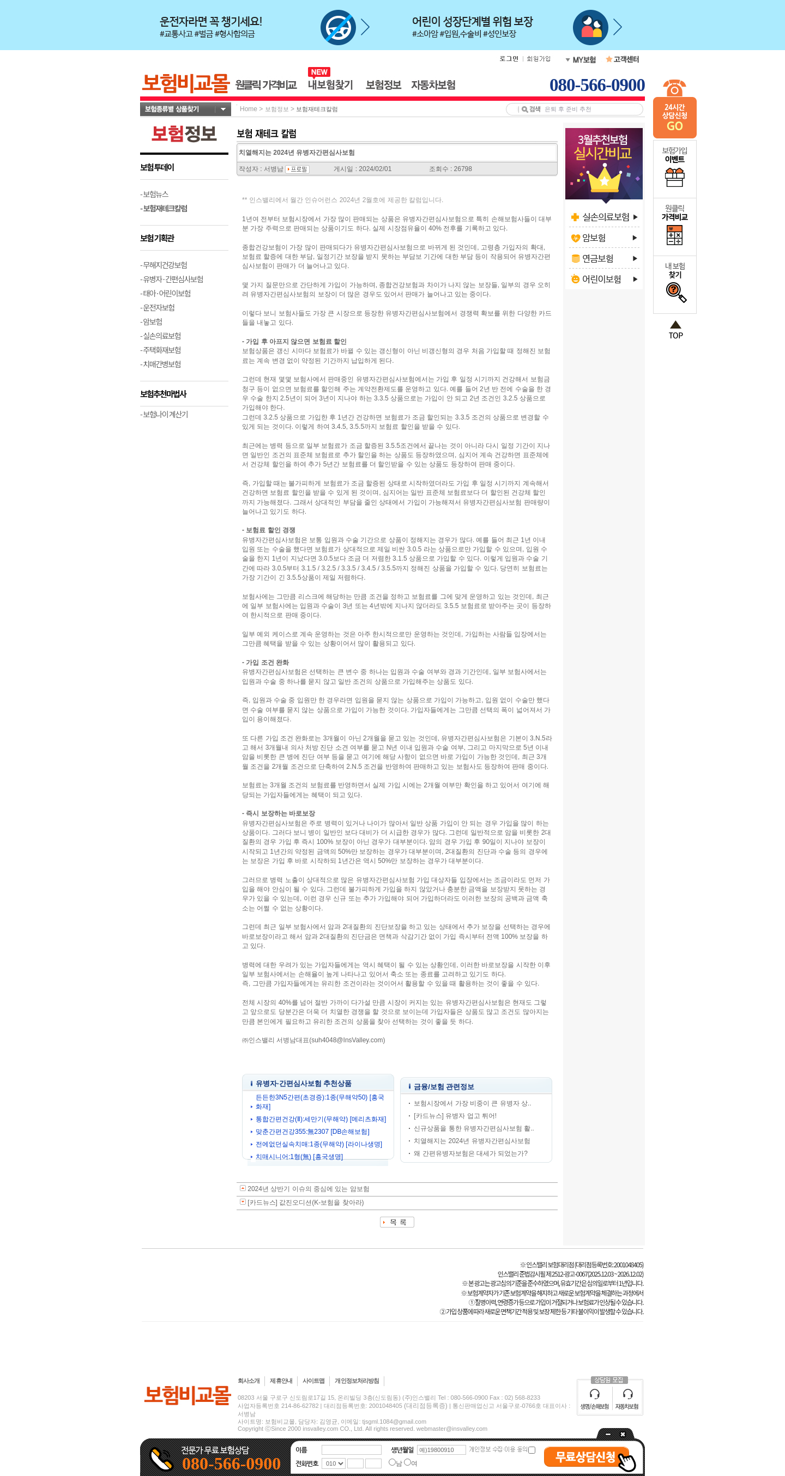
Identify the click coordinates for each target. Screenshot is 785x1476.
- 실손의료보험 (160, 335)
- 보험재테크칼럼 (163, 208)
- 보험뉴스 (154, 194)
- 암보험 (151, 321)
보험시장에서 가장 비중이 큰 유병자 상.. (472, 1103)
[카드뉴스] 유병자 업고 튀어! (455, 1116)
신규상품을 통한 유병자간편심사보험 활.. (474, 1128)
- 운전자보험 (157, 307)
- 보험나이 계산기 (164, 414)
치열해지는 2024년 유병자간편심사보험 (472, 1141)
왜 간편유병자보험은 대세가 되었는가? (471, 1153)
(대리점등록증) (426, 1406)
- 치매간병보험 (160, 364)
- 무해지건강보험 (163, 264)
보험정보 (277, 109)
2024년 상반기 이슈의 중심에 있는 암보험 (308, 1189)
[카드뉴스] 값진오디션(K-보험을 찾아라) (305, 1202)
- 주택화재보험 (160, 349)
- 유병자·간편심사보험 (171, 279)
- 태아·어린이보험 (165, 293)
